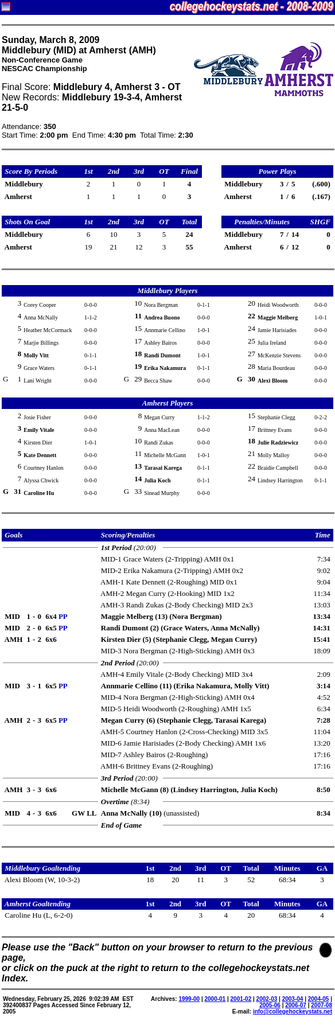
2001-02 (241, 999)
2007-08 (321, 1005)
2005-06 (270, 1005)
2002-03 (267, 999)
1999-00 (189, 999)
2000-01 (214, 999)
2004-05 (318, 999)
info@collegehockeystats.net (292, 1011)
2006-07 (295, 1005)
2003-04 (292, 999)
